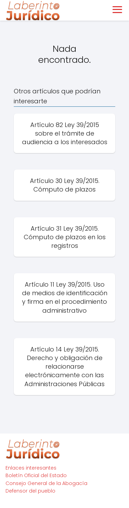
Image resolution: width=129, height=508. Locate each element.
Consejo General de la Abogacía (46, 483)
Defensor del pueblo (30, 490)
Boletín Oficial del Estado (36, 475)
